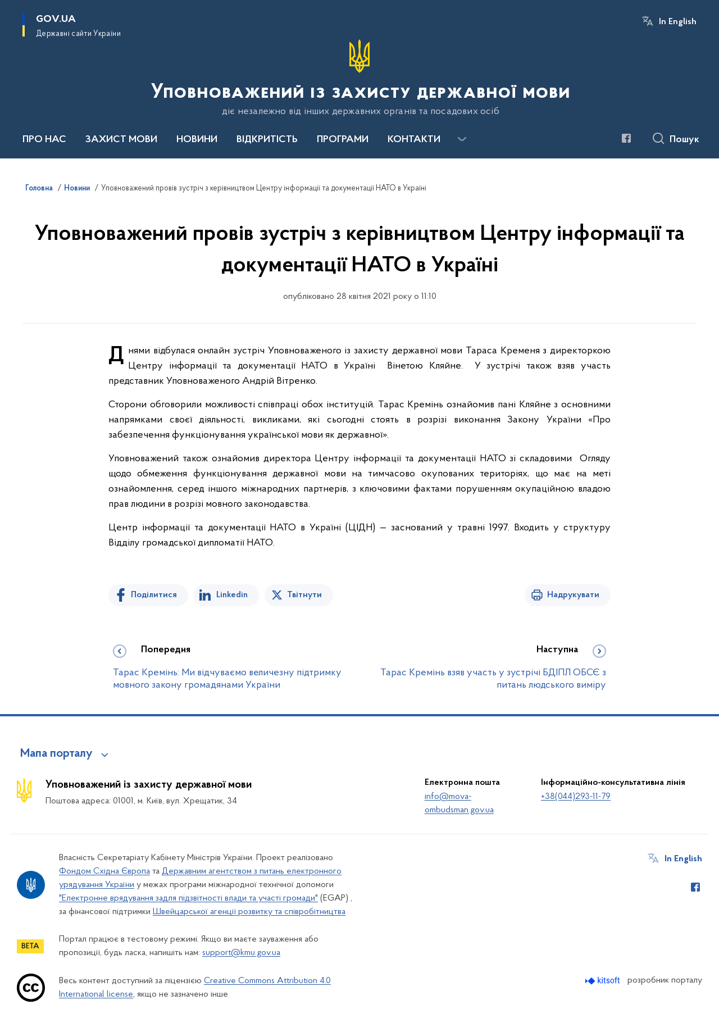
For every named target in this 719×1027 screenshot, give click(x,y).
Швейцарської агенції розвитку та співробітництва (249, 911)
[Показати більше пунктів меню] (461, 139)
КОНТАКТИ (414, 140)
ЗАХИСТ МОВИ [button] (121, 140)
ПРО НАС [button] (44, 140)
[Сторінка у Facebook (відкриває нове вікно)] (626, 138)
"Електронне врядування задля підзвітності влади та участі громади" (188, 898)
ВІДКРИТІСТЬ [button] (267, 140)
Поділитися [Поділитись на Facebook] (154, 594)
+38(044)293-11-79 (576, 796)
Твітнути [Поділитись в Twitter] (304, 594)
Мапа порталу (56, 754)
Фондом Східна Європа (104, 871)
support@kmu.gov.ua (241, 952)
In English (678, 21)
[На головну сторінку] (359, 78)
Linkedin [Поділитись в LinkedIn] (232, 594)
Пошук (684, 140)
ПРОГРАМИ (342, 140)
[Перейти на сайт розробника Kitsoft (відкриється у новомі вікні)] (603, 980)
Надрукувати (573, 594)
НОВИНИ (196, 140)
